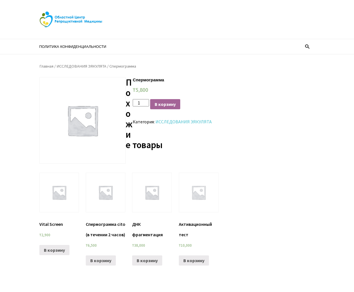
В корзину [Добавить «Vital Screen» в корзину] (54, 250)
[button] (307, 46)
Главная (46, 66)
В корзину (165, 104)
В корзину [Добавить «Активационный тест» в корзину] (193, 260)
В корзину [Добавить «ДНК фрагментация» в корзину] (147, 260)
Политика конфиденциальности (72, 46)
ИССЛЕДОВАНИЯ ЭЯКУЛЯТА (81, 66)
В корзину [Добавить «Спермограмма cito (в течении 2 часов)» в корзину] (100, 260)
